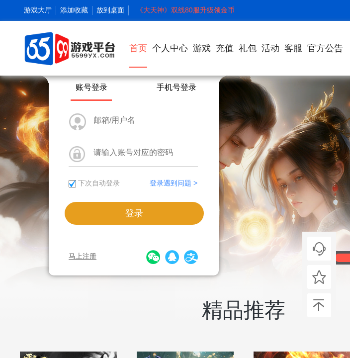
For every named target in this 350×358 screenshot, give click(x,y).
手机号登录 (176, 87)
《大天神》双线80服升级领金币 (185, 10)
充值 (225, 48)
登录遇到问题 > (173, 183)
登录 (134, 213)
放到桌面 (110, 10)
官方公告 (325, 48)
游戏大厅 (38, 10)
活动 (270, 48)
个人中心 (170, 48)
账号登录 (91, 87)
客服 (293, 48)
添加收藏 (74, 10)
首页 (138, 55)
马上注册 (82, 256)
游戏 (202, 48)
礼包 (248, 48)
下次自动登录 (99, 183)
